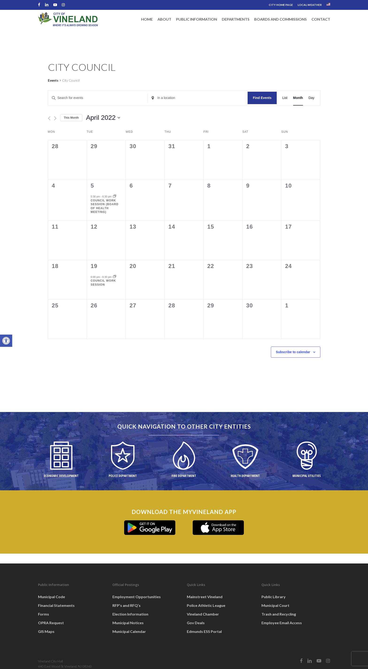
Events (53, 80)
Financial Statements (56, 605)
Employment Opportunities (136, 596)
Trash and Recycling (278, 614)
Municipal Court (275, 605)
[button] (6, 341)
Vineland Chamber (203, 614)
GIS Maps (46, 631)
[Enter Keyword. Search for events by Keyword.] (98, 98)
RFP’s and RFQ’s (126, 605)
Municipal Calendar (129, 631)
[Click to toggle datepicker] (103, 117)
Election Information (130, 614)
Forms (43, 614)
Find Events (262, 98)
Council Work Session (103, 282)
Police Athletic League (206, 605)
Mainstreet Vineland (204, 596)
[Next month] (55, 118)
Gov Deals (196, 622)
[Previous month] (49, 118)
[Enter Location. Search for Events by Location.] (198, 98)
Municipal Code (51, 596)
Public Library (273, 596)
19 (94, 266)
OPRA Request (51, 622)
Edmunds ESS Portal (204, 631)
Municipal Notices (128, 622)
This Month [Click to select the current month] (71, 117)
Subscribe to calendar (293, 352)
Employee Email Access (281, 622)
